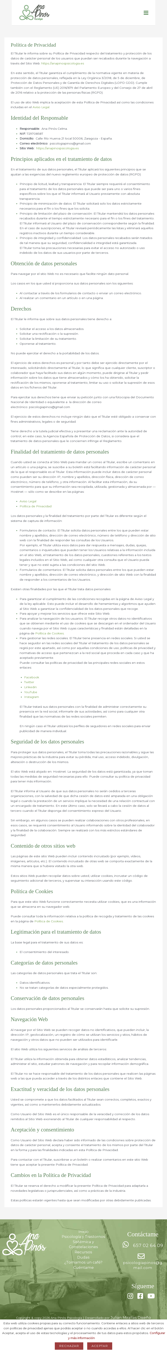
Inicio (83, 1238)
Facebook (31, 684)
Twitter (29, 689)
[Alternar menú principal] (146, 16)
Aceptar (100, 1346)
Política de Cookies (49, 640)
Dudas (83, 1264)
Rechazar (69, 1346)
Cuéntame (83, 1274)
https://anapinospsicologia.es (62, 70)
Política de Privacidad (36, 513)
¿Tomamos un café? (83, 1269)
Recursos (83, 1259)
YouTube (30, 699)
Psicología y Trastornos (83, 1243)
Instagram (31, 703)
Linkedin (30, 694)
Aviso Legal (41, 114)
